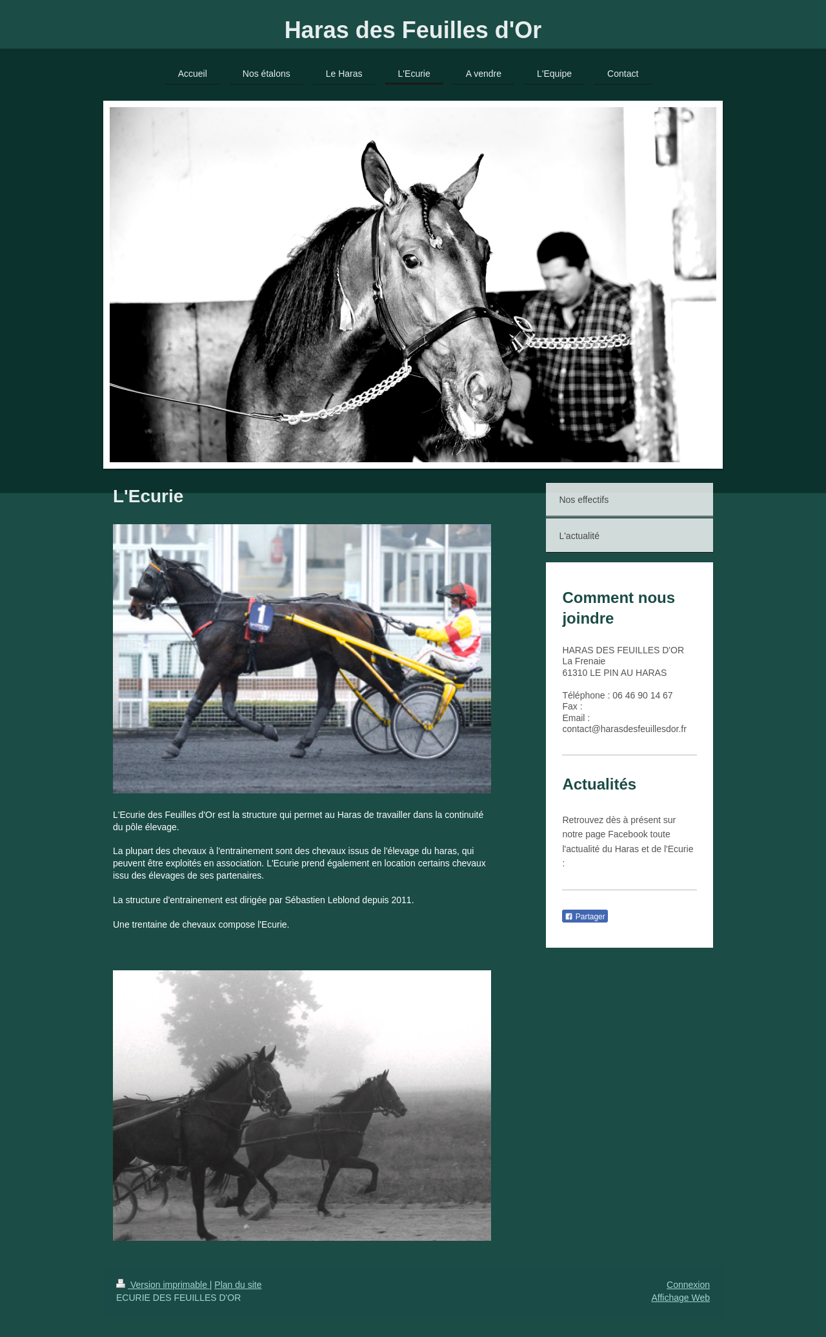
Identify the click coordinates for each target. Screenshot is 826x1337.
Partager (585, 916)
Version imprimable (163, 1285)
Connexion (688, 1285)
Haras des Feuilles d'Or (413, 30)
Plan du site (237, 1285)
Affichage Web (680, 1297)
